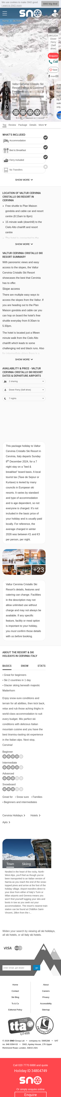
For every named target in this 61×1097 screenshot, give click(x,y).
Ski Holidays (19, 20)
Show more (22, 244)
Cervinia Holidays (12, 815)
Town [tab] (10, 864)
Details (32, 125)
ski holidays (47, 931)
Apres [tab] (43, 864)
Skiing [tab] (26, 864)
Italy (47, 20)
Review (12, 125)
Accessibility (46, 1003)
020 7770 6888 (27, 1065)
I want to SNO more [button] (12, 5)
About (46, 984)
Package (22, 125)
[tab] (7, 665)
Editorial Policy (15, 1009)
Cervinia (7, 24)
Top (4, 125)
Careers (46, 991)
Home (5, 20)
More (43, 125)
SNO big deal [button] (50, 3)
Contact (15, 991)
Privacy (45, 997)
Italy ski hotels (32, 934)
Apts (5, 822)
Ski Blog (15, 997)
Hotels (34, 815)
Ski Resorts (35, 20)
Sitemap (46, 1009)
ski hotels (11, 934)
